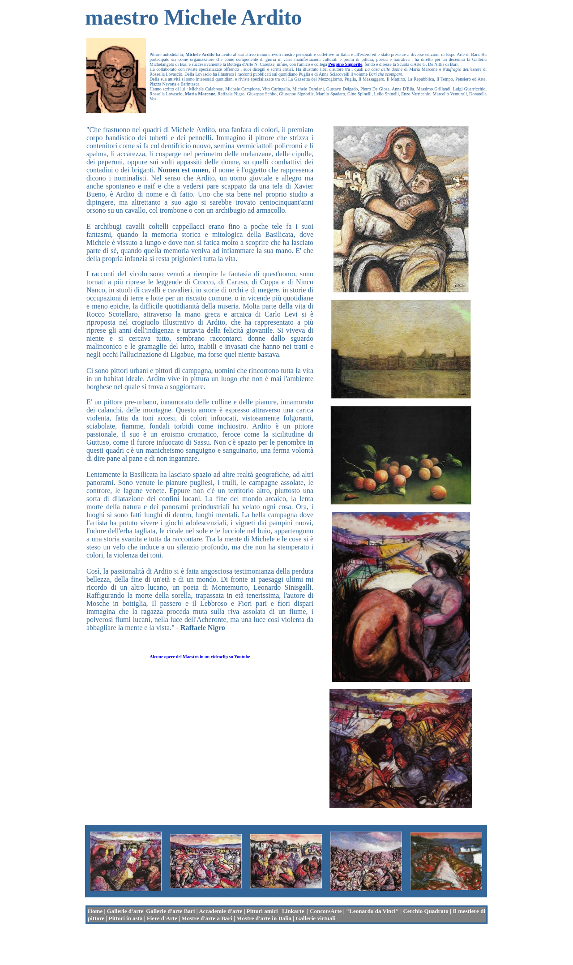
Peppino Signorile (345, 64)
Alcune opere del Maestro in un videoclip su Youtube (200, 656)
